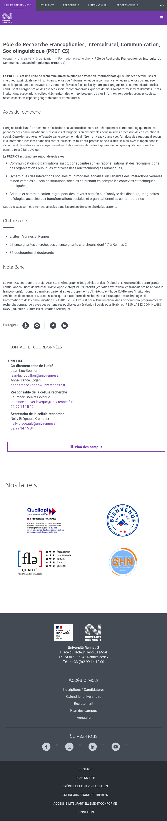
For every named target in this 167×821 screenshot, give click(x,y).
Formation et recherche (74, 58)
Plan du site (85, 777)
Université (24, 58)
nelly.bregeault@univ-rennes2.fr (35, 423)
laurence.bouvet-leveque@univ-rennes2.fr (42, 402)
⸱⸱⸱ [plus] (162, 5)
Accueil (8, 58)
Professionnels (127, 5)
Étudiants (47, 5)
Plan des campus (88, 447)
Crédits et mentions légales (85, 786)
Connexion (85, 812)
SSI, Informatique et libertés (85, 795)
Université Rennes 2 (18, 5)
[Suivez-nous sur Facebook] (47, 745)
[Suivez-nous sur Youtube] (116, 745)
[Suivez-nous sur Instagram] (70, 745)
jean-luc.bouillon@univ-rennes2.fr (36, 375)
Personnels (71, 5)
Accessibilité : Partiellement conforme (85, 803)
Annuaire (83, 717)
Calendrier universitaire (83, 697)
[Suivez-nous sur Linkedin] (93, 745)
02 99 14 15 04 (22, 428)
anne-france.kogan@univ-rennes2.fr (38, 385)
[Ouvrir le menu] (162, 18)
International (98, 5)
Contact (85, 769)
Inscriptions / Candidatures (83, 690)
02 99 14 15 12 (22, 407)
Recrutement (83, 703)
